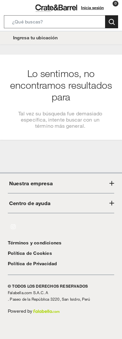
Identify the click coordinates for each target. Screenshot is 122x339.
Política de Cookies (27, 253)
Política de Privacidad (30, 263)
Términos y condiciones (31, 242)
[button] (61, 23)
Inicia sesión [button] (93, 7)
